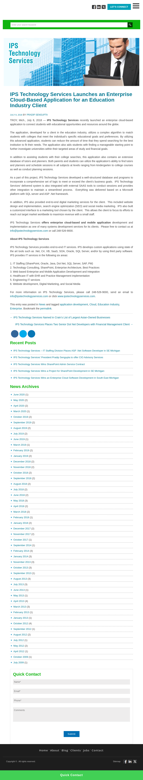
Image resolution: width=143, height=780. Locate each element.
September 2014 (22, 545)
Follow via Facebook (94, 7)
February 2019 (21, 450)
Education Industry (108, 304)
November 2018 (22, 467)
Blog (64, 750)
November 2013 (22, 562)
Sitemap (116, 761)
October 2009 (20, 657)
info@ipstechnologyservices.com (29, 230)
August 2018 (20, 483)
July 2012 (18, 640)
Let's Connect (119, 7)
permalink (46, 308)
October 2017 (20, 539)
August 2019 (20, 428)
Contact (98, 750)
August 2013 (20, 578)
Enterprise (16, 308)
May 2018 (18, 500)
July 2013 (18, 584)
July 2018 (18, 489)
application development (74, 304)
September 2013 (22, 573)
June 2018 (19, 495)
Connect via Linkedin (99, 7)
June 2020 (19, 394)
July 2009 (18, 662)
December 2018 (22, 461)
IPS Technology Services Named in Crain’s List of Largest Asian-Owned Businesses (60, 317)
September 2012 (22, 629)
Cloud (93, 304)
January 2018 (20, 523)
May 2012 (18, 645)
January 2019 (20, 456)
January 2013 (20, 617)
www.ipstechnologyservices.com (76, 296)
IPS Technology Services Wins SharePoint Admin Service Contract (49, 364)
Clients (75, 750)
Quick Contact (71, 775)
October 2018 (20, 472)
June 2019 (19, 439)
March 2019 (19, 444)
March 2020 (19, 411)
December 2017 (22, 528)
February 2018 (21, 517)
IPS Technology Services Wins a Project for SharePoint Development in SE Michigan (58, 371)
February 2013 (21, 612)
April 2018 (18, 506)
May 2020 (18, 400)
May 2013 (18, 595)
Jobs (86, 750)
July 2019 (18, 433)
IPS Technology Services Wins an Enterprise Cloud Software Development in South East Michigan (66, 377)
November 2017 (22, 534)
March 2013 (19, 606)
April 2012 (18, 651)
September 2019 (22, 422)
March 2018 (19, 511)
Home (43, 750)
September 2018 (22, 478)
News (42, 304)
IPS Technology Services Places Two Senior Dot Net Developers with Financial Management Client (74, 324)
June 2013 (19, 590)
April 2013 (18, 601)
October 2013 (20, 567)
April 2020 (18, 405)
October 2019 (20, 416)
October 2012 (20, 623)
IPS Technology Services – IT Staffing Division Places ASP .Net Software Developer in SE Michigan (66, 350)
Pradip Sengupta (37, 115)
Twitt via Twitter (104, 7)
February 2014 (21, 550)
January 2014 (20, 556)
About (54, 750)
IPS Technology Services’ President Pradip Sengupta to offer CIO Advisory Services (58, 357)
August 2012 (20, 634)
